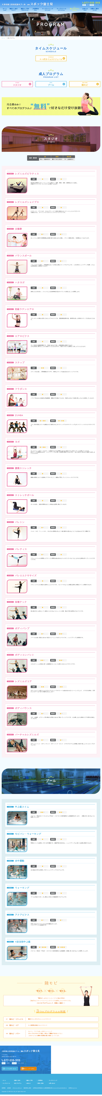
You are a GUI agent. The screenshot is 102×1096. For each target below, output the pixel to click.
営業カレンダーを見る (30, 1070)
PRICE (35, 9)
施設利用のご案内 (31, 1089)
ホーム (3, 38)
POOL (51, 85)
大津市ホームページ (84, 1089)
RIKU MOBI (85, 85)
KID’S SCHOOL (61, 9)
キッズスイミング (53, 1082)
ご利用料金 (40, 1082)
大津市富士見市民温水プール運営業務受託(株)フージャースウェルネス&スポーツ (57, 1089)
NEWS (84, 9)
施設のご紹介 (17, 1082)
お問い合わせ (52, 1085)
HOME (4, 9)
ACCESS (94, 9)
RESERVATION (25, 9)
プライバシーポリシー (19, 1089)
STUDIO (17, 85)
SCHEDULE (51, 59)
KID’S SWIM (48, 9)
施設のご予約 (30, 1082)
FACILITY (13, 9)
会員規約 (10, 1089)
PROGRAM (74, 9)
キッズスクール (7, 1085)
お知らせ (28, 1085)
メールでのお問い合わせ (11, 1070)
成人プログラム (18, 1085)
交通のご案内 (41, 1085)
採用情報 (4, 1089)
